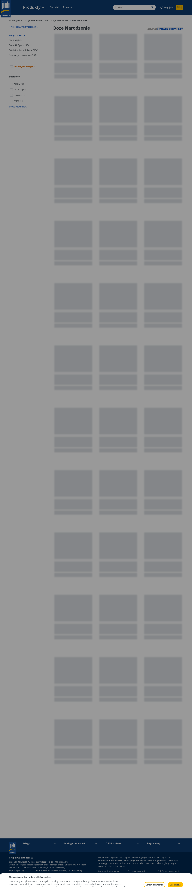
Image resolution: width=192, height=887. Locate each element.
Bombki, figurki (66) (19, 45)
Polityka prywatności (137, 871)
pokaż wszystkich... (18, 106)
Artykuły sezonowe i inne (36, 20)
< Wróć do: (23, 27)
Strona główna (15, 20)
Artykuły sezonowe (59, 20)
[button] (166, 7)
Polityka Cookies (135, 875)
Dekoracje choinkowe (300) (23, 55)
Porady (67, 7)
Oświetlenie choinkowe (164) (23, 50)
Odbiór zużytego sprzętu (168, 871)
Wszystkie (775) (17, 35)
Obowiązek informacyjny (109, 871)
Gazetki (54, 7)
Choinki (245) (15, 40)
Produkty (34, 7)
